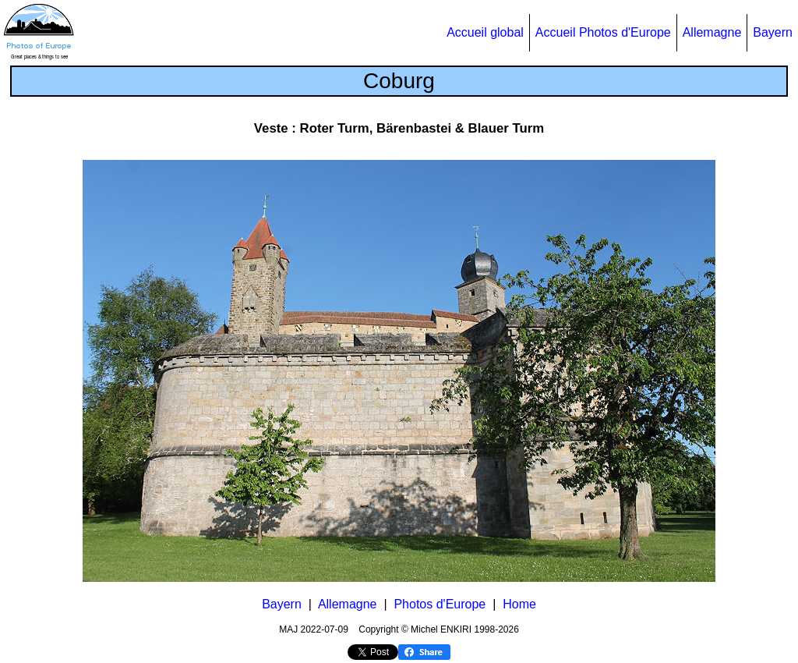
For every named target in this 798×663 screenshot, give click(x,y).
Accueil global (485, 32)
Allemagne (712, 32)
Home (519, 604)
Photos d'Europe (440, 604)
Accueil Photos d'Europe (603, 32)
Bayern (773, 32)
